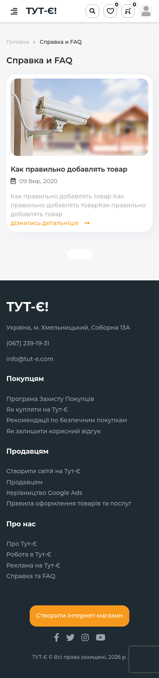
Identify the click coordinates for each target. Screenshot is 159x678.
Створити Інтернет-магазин (79, 615)
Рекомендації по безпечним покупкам (66, 420)
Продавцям (24, 482)
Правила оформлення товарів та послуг (68, 503)
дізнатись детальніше (50, 223)
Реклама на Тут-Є (33, 565)
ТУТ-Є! (41, 11)
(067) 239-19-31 (28, 343)
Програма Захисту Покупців (50, 399)
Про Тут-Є (21, 544)
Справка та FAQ (30, 576)
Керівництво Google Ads (44, 493)
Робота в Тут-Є (28, 554)
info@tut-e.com (29, 359)
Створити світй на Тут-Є (43, 471)
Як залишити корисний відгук (53, 431)
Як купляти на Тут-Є (37, 410)
